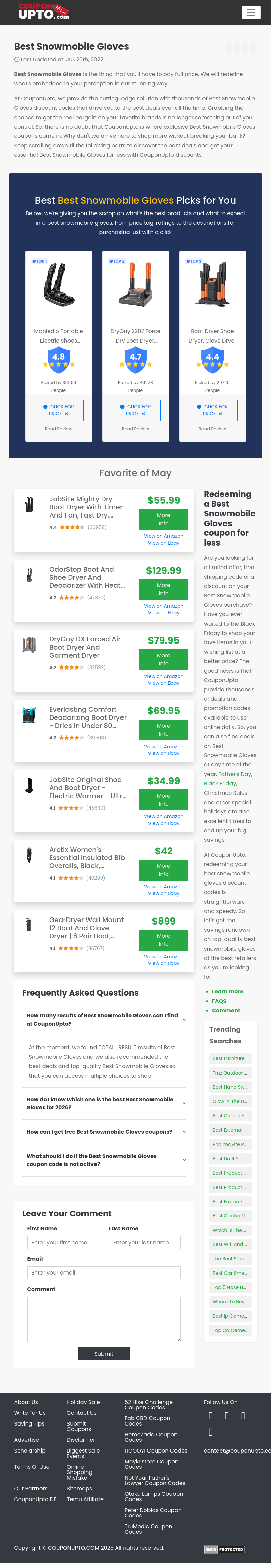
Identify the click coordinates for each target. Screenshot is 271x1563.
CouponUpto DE (35, 1499)
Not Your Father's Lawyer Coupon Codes (155, 1480)
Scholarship (30, 1451)
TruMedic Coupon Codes (148, 1529)
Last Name (123, 1228)
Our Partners (31, 1488)
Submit (103, 1354)
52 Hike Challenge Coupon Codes (149, 1404)
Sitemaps (79, 1488)
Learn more (227, 991)
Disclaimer (81, 1440)
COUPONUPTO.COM (73, 1548)
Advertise (26, 1440)
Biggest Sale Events (83, 1453)
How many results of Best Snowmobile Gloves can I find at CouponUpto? (102, 1020)
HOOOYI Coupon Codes (156, 1451)
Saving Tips (29, 1424)
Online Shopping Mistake (80, 1472)
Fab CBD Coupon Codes (147, 1421)
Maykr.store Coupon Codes (152, 1464)
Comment (41, 1289)
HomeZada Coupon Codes (151, 1437)
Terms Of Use (32, 1467)
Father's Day (234, 774)
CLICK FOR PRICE (58, 410)
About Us (26, 1402)
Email (35, 1259)
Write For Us (30, 1413)
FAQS (219, 1001)
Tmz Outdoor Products (239, 1072)
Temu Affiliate (85, 1499)
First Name (42, 1228)
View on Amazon (163, 536)
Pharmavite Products (237, 1144)
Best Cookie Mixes (233, 1215)
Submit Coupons (79, 1426)
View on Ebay (163, 542)
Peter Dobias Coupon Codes (153, 1512)
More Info (163, 519)
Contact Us (82, 1413)
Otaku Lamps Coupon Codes (154, 1496)
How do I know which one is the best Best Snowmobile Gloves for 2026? (100, 1103)
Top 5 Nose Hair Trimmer (241, 1287)
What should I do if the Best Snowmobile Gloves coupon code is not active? (92, 1160)
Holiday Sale (83, 1402)
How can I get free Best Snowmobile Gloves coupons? (99, 1132)
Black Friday (220, 783)
